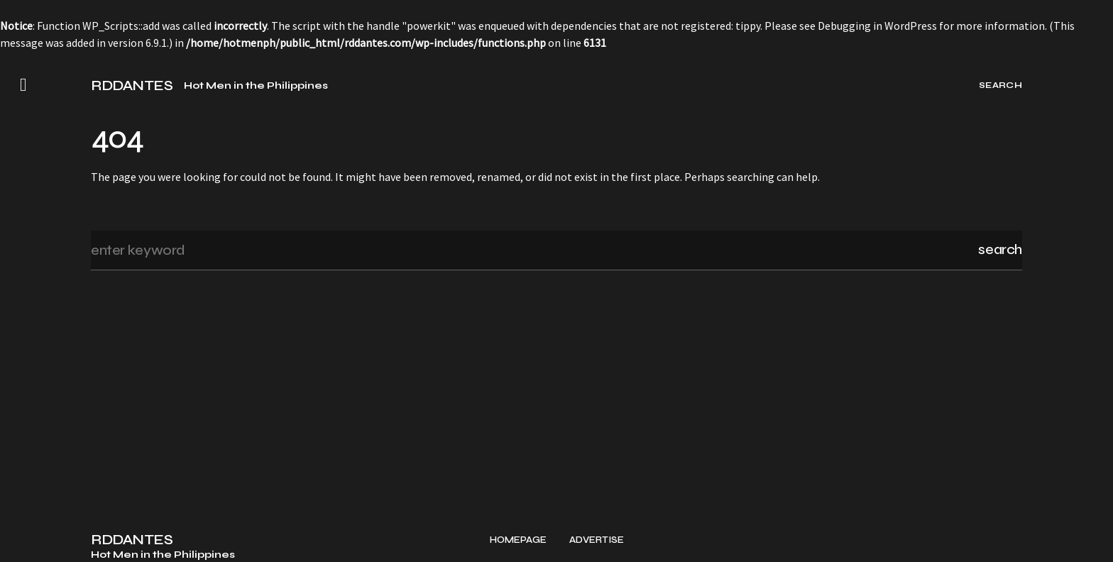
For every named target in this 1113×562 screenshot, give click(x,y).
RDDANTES (131, 86)
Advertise (596, 540)
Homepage (518, 540)
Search (1000, 249)
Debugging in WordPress (877, 25)
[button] (23, 85)
